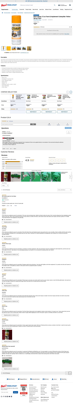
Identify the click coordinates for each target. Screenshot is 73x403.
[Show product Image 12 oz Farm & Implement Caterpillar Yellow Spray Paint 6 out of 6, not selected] (29, 48)
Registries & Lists (68, 9)
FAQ (52, 392)
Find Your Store (15, 9)
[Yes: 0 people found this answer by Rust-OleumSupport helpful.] (7, 148)
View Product (33, 111)
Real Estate (43, 394)
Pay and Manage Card (45, 399)
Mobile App (43, 388)
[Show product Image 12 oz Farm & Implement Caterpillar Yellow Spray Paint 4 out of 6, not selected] (19, 48)
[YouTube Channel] (9, 396)
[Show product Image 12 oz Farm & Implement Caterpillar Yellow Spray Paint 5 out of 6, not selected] (24, 48)
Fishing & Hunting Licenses (34, 400)
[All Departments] (5, 9)
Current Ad (22, 9)
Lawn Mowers (56, 9)
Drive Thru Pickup (32, 388)
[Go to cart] (70, 5)
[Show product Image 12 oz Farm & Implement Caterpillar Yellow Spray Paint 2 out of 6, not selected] (8, 48)
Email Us (54, 388)
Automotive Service (32, 387)
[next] (71, 92)
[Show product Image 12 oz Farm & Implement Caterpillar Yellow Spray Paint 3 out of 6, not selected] (14, 48)
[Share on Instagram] (1, 396)
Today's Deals (28, 9)
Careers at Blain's (44, 392)
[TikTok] (3, 396)
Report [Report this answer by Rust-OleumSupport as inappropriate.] (15, 148)
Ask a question (68, 127)
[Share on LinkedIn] (11, 396)
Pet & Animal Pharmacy (33, 391)
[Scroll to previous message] (16, 1)
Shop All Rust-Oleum (37, 19)
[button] (68, 132)
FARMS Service (32, 394)
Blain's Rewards (43, 387)
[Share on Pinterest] (69, 26)
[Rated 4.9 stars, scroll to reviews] (37, 27)
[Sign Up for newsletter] (15, 392)
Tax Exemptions (54, 395)
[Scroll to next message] (57, 1)
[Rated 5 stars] (28, 109)
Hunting (61, 9)
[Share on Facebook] (71, 26)
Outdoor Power (48, 9)
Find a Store (66, 33)
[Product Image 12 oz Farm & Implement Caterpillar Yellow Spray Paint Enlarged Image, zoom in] (16, 30)
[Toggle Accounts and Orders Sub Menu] (62, 5)
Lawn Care (41, 9)
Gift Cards (31, 395)
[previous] (67, 92)
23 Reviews (11, 121)
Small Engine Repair (32, 398)
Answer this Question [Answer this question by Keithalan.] (6, 135)
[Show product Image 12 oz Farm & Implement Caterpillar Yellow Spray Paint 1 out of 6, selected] (3, 48)
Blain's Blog (43, 391)
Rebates (30, 401)
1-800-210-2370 (56, 387)
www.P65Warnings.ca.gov (24, 52)
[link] (4, 121)
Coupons (53, 397)
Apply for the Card (44, 400)
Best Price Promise (54, 394)
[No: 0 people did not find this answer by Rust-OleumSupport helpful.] (11, 148)
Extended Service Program (34, 397)
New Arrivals (35, 9)
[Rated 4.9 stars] (13, 109)
